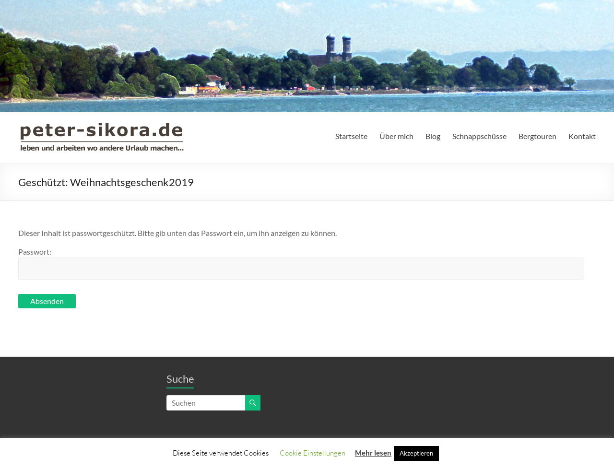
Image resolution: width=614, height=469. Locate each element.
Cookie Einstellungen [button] (312, 452)
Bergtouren (537, 136)
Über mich (396, 136)
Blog (432, 136)
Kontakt (582, 136)
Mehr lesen (373, 452)
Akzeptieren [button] (416, 453)
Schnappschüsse (479, 136)
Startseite (351, 136)
